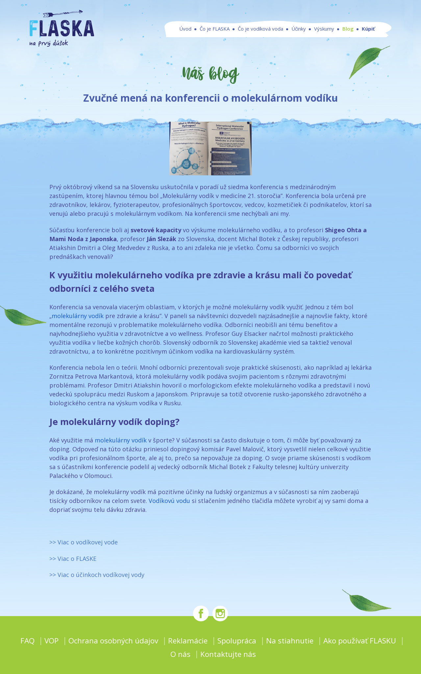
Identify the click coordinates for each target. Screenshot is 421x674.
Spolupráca (236, 641)
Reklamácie (188, 641)
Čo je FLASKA (215, 29)
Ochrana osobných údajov (113, 641)
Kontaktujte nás (228, 654)
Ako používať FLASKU (359, 641)
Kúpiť (368, 29)
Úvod (185, 29)
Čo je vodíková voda (260, 29)
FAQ (27, 641)
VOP (51, 641)
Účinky (298, 29)
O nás (180, 654)
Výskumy (324, 29)
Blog (348, 29)
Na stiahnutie (289, 641)
